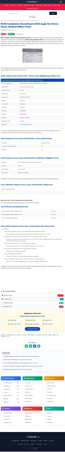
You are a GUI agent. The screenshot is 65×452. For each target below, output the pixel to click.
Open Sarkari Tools (32, 329)
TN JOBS (19, 5)
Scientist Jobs (49, 402)
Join (61, 299)
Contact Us (20, 444)
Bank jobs (39, 5)
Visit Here (53, 211)
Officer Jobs (27, 386)
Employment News (7, 413)
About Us (26, 444)
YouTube (48, 419)
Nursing (54, 335)
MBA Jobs (10, 399)
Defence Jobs (47, 5)
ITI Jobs (10, 393)
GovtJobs (39, 335)
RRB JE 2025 (27, 422)
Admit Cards (33, 441)
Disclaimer (32, 444)
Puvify (35, 448)
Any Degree (10, 335)
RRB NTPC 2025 (28, 413)
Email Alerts (49, 422)
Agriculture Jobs (6, 422)
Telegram (49, 416)
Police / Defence (28, 395)
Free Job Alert (6, 416)
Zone (8, 336)
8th (5, 335)
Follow (61, 303)
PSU (58, 335)
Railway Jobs (56, 5)
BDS (15, 335)
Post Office (49, 392)
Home (6, 5)
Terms (45, 444)
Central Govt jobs (28, 5)
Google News (19, 34)
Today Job (12, 5)
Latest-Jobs (45, 335)
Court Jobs (49, 398)
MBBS (49, 335)
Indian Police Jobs (32, 8)
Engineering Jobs (10, 396)
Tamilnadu (3, 336)
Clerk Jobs (27, 383)
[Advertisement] (32, 280)
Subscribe (60, 295)
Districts (45, 441)
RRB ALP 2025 (28, 419)
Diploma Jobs (10, 389)
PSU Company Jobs (51, 395)
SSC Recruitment (50, 383)
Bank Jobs (27, 392)
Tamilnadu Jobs (15, 441)
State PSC (49, 389)
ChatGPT (11, 34)
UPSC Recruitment (50, 386)
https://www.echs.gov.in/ (25, 124)
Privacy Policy (39, 444)
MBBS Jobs (10, 402)
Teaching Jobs (28, 398)
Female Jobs (6, 419)
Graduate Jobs (10, 386)
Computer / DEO (28, 389)
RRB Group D (27, 416)
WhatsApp (49, 413)
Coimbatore (19, 335)
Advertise (51, 441)
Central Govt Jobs (25, 441)
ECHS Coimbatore (31, 335)
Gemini (4, 34)
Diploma (25, 335)
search (53, 13)
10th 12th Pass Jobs (10, 383)
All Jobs (40, 441)
